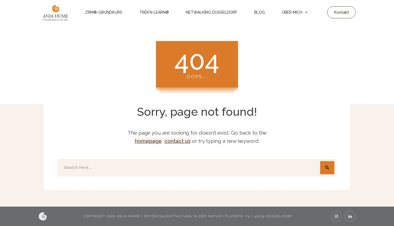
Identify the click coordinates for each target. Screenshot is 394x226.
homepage (148, 141)
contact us (177, 141)
